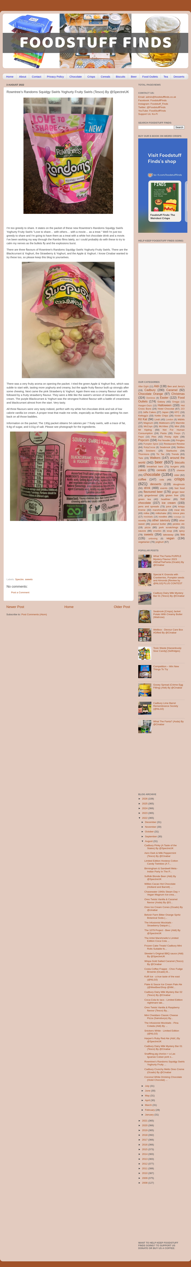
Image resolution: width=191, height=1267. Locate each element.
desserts (155, 484)
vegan (170, 538)
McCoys (148, 426)
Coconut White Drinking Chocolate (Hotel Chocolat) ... (163, 1078)
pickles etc (179, 524)
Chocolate (75, 76)
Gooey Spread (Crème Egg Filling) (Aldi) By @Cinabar (168, 686)
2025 (145, 803)
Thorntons (143, 454)
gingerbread (151, 495)
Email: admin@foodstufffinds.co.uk (157, 97)
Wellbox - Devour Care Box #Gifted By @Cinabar (168, 631)
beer (158, 462)
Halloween (165, 405)
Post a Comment (20, 592)
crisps (179, 479)
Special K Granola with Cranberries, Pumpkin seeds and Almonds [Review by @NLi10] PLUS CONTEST (168, 579)
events (164, 488)
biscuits (180, 462)
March (148, 1105)
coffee (142, 479)
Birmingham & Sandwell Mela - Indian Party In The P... (161, 870)
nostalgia (177, 517)
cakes (142, 470)
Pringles (180, 440)
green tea (144, 499)
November (151, 826)
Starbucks (171, 450)
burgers (174, 466)
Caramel (171, 390)
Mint (177, 426)
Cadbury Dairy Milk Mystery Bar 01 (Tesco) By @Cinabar (168, 594)
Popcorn (143, 440)
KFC (177, 412)
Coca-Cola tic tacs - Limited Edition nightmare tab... (163, 1001)
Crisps (91, 76)
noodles (163, 516)
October (149, 831)
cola (161, 479)
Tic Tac (160, 454)
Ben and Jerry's (176, 386)
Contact (36, 76)
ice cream (169, 502)
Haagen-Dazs (145, 405)
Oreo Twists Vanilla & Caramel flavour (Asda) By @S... (161, 901)
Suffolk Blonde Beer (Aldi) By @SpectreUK (160, 878)
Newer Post (15, 607)
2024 (145, 808)
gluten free (172, 495)
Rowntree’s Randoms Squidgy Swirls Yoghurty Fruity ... (164, 1063)
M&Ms (181, 419)
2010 (145, 1173)
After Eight (143, 386)
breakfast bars (155, 466)
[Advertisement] (61, 553)
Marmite (180, 423)
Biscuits (120, 76)
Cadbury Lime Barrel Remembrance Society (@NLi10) (165, 706)
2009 (145, 1178)
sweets (29, 579)
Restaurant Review (174, 443)
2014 (145, 1154)
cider (176, 475)
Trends (175, 454)
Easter (164, 397)
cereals (161, 470)
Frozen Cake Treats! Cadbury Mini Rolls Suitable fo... (163, 947)
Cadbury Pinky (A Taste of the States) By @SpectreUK (160, 847)
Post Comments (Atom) (34, 614)
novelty (142, 520)
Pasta (163, 433)
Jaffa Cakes (149, 412)
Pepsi (141, 437)
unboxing (152, 538)
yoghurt (160, 542)
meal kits (179, 510)
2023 (145, 813)
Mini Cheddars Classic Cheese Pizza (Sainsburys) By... (161, 1017)
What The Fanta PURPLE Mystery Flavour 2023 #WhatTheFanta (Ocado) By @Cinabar (168, 560)
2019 (145, 1130)
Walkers (155, 457)
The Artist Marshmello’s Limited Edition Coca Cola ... (161, 939)
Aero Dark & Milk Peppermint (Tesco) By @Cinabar (160, 854)
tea (183, 534)
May (147, 1095)
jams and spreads (148, 506)
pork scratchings (168, 527)
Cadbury (150, 390)
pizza (147, 527)
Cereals (105, 76)
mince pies (179, 513)
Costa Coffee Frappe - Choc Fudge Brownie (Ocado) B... (163, 970)
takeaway (168, 534)
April (148, 1100)
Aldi (156, 386)
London (169, 419)
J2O (183, 409)
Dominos (150, 398)
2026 (145, 798)
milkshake (161, 513)
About (22, 76)
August (149, 841)
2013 (145, 1159)
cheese (181, 470)
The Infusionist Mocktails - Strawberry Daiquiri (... (158, 924)
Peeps (177, 433)
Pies (154, 436)
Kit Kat (142, 419)
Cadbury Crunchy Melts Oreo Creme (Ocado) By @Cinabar (164, 1070)
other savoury (161, 520)
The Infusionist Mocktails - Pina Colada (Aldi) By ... (161, 1024)
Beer (134, 76)
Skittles (181, 447)
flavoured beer (153, 491)
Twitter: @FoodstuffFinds (152, 107)
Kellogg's (143, 415)
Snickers (150, 450)
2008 (145, 1182)
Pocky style (171, 436)
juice (168, 506)
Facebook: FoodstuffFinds (152, 100)
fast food (179, 488)
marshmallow (160, 510)
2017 (145, 1139)
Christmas (178, 393)
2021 (145, 1120)
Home (9, 76)
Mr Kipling (145, 429)
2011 (145, 1168)
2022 (145, 818)
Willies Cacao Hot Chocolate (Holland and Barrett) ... (160, 885)
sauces (142, 530)
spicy (182, 530)
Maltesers (164, 423)
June (148, 1090)
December (151, 822)
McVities (163, 426)
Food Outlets (150, 76)
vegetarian (144, 542)
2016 (145, 1144)
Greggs (176, 401)
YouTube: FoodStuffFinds (152, 110)
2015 (145, 1149)
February (150, 1110)
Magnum (148, 423)
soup (169, 530)
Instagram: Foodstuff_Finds (153, 103)
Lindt (157, 419)
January (149, 1114)
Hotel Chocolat (166, 408)
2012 (145, 1163)
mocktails (148, 516)
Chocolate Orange (150, 393)
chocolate (152, 474)
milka (146, 513)
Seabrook (165, 447)
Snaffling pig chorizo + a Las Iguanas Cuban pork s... (159, 1055)
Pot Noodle (164, 440)
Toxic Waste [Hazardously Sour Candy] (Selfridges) (167, 649)
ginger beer (178, 492)
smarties (157, 531)
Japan (165, 412)
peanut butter (158, 524)
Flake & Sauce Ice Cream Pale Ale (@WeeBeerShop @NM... (163, 986)
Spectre (19, 579)
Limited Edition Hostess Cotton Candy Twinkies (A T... (161, 862)
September (151, 836)
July (147, 1086)
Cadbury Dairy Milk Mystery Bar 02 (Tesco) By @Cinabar (163, 993)
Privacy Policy (55, 76)
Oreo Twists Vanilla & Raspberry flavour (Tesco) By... (162, 1009)
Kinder (178, 415)
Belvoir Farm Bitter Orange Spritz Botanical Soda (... (162, 916)
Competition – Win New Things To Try (166, 668)
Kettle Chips (161, 415)
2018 (145, 1135)
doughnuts (179, 484)
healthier (165, 499)
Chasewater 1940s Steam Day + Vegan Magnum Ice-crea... (162, 893)
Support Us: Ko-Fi (148, 114)
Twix (140, 458)
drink (147, 488)
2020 (145, 1125)
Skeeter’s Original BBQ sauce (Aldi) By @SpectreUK (163, 955)
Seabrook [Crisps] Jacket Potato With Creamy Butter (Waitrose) (167, 614)
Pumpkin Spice (151, 444)
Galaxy (161, 401)
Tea (166, 76)
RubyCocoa (149, 447)
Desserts (179, 76)
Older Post (122, 607)
